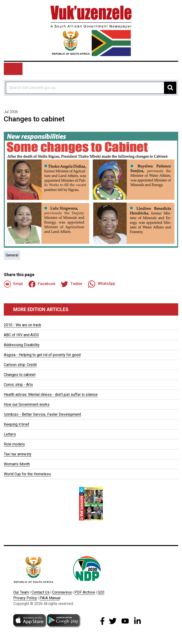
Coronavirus (62, 592)
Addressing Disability (22, 345)
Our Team (21, 592)
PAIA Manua (50, 598)
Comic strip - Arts (18, 384)
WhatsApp (101, 284)
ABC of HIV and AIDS (21, 335)
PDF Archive (84, 592)
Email (13, 284)
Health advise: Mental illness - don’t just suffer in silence (51, 394)
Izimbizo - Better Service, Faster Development (42, 414)
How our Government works (27, 404)
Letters (10, 434)
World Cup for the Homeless (27, 474)
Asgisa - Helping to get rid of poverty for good (42, 355)
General (12, 255)
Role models (14, 444)
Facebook (41, 284)
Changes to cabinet (20, 374)
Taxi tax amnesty (18, 454)
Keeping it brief (16, 424)
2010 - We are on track (22, 325)
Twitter (71, 284)
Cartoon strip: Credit (20, 364)
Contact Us (41, 592)
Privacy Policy (25, 598)
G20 (101, 592)
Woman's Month (17, 464)
